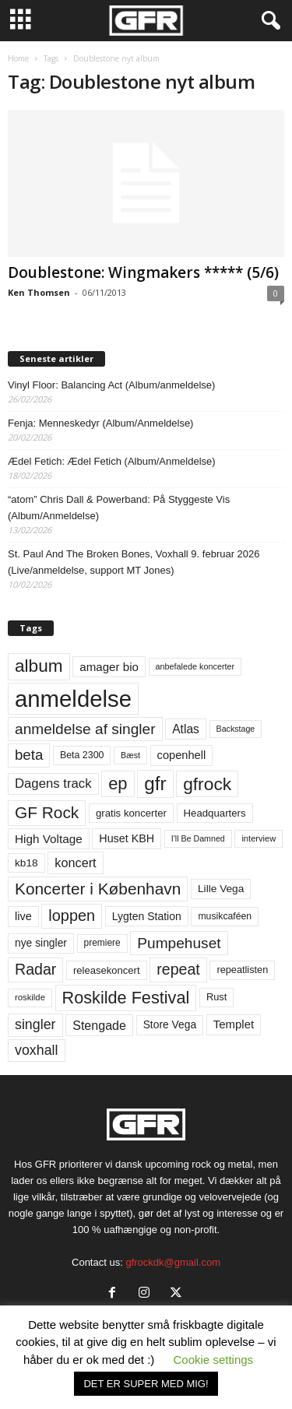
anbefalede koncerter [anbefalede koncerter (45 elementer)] (195, 666)
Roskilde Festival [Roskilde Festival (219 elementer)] (126, 997)
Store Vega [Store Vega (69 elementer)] (170, 1024)
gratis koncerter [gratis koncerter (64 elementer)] (131, 813)
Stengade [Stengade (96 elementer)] (99, 1025)
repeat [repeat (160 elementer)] (178, 969)
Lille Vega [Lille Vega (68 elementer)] (221, 888)
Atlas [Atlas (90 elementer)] (185, 729)
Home (18, 58)
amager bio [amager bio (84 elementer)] (109, 666)
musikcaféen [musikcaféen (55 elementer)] (225, 916)
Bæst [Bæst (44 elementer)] (130, 755)
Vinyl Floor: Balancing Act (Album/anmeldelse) (111, 385)
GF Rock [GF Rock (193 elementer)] (47, 812)
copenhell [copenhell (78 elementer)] (181, 755)
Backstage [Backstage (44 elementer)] (235, 728)
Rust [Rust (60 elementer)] (216, 997)
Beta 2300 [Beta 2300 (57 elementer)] (82, 755)
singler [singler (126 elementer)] (35, 1024)
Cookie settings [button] (214, 1359)
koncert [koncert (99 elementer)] (75, 863)
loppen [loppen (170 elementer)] (71, 915)
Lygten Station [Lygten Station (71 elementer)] (146, 916)
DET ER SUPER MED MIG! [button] (145, 1384)
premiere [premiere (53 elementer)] (102, 942)
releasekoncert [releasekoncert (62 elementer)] (106, 970)
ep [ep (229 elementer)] (117, 783)
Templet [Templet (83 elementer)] (233, 1024)
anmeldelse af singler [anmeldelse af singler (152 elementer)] (85, 729)
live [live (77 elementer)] (23, 916)
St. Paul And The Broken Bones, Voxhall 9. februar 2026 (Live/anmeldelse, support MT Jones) (134, 562)
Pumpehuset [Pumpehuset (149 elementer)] (178, 943)
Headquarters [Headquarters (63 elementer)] (215, 813)
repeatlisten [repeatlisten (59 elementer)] (242, 969)
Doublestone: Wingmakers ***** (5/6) (143, 272)
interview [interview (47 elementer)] (258, 838)
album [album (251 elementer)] (39, 666)
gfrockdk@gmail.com (172, 1262)
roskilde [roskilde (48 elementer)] (30, 997)
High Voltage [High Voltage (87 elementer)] (49, 838)
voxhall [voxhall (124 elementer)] (36, 1050)
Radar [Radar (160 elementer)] (35, 969)
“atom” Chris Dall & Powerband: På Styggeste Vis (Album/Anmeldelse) (119, 508)
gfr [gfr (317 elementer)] (155, 783)
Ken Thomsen (39, 292)
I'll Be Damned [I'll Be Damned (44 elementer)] (198, 838)
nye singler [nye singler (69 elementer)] (41, 942)
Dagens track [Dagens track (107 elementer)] (53, 783)
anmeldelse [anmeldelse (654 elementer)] (73, 699)
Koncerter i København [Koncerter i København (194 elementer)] (98, 889)
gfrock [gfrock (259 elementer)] (207, 784)
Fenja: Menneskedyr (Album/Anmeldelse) (100, 423)
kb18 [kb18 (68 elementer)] (26, 863)
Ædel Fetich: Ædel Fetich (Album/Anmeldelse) (112, 461)
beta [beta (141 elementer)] (29, 755)
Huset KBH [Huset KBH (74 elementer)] (126, 838)
